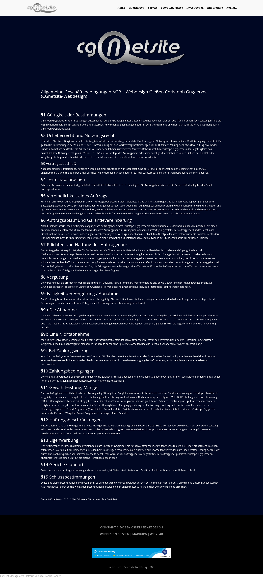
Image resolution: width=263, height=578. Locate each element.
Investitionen (195, 8)
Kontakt (231, 8)
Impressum (115, 567)
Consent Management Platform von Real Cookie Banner (30, 575)
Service (152, 8)
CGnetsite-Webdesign (64, 96)
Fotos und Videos (172, 8)
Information (136, 8)
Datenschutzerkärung (135, 567)
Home (121, 8)
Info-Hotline (215, 8)
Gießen (116, 470)
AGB (152, 567)
